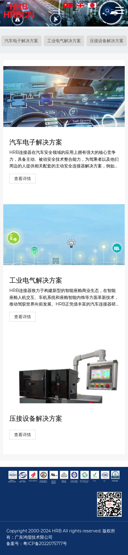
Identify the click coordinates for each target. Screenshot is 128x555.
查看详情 (22, 178)
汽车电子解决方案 (21, 40)
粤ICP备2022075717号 (45, 543)
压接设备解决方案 (106, 40)
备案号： (14, 543)
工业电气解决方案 (64, 40)
